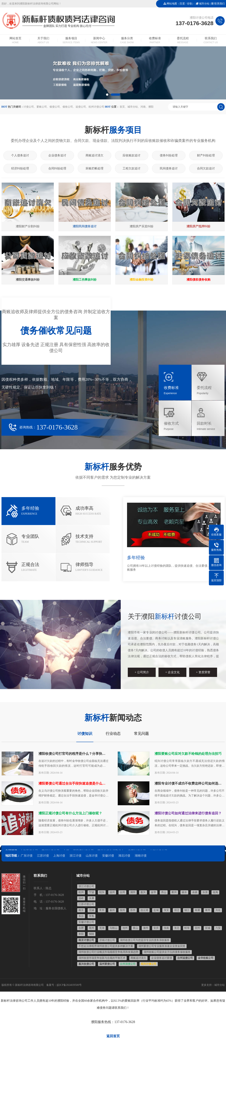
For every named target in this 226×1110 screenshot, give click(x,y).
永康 (91, 898)
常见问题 (141, 733)
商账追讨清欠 (94, 155)
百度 (182, 3)
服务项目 (71, 40)
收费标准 (155, 40)
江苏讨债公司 (86, 904)
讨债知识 (84, 733)
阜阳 (81, 934)
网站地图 (172, 3)
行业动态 (113, 733)
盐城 (156, 910)
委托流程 (183, 40)
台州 (122, 892)
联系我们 (219, 3)
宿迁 (176, 910)
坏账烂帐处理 (94, 168)
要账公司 (41, 106)
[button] (107, 94)
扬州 (112, 910)
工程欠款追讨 (131, 168)
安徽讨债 (108, 855)
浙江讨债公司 (86, 886)
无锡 (91, 910)
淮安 (166, 910)
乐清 (205, 892)
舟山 (163, 892)
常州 (101, 910)
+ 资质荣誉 (203, 672)
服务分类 (127, 40)
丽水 (184, 892)
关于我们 (43, 40)
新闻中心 (99, 40)
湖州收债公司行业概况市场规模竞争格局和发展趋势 (108, 952)
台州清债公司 (128, 964)
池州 (125, 928)
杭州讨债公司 (96, 106)
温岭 (81, 898)
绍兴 (101, 892)
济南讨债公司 (107, 940)
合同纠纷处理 (57, 168)
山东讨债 (92, 855)
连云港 (144, 910)
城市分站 (204, 3)
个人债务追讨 (20, 155)
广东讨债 (27, 855)
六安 (218, 928)
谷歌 (189, 3)
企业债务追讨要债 (161, 958)
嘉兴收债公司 (86, 964)
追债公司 (81, 106)
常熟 (91, 916)
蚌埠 (187, 928)
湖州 (132, 892)
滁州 (145, 928)
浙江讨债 (75, 855)
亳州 (91, 928)
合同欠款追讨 (206, 168)
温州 (112, 892)
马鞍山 (113, 928)
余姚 (194, 892)
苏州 (132, 910)
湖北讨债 (124, 855)
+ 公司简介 (142, 672)
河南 (143, 106)
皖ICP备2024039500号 (69, 985)
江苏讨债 (43, 855)
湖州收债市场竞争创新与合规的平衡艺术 (101, 958)
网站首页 (15, 40)
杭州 (81, 892)
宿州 (197, 928)
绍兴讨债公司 (148, 964)
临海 (215, 892)
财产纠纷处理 (206, 155)
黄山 (135, 928)
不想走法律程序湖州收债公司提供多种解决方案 (105, 946)
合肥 (81, 928)
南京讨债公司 (86, 940)
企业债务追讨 (57, 155)
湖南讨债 (141, 855)
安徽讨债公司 (86, 922)
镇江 (187, 910)
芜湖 (101, 928)
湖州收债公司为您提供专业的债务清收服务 (144, 940)
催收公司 (67, 106)
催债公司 (54, 106)
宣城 (207, 928)
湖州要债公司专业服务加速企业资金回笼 (161, 946)
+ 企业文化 (172, 672)
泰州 (207, 910)
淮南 (166, 928)
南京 (81, 910)
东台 (81, 916)
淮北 (176, 928)
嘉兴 (143, 892)
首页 (122, 106)
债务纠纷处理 (169, 155)
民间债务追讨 (169, 168)
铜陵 (91, 934)
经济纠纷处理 (20, 168)
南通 (197, 910)
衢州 (174, 892)
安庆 (156, 928)
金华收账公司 (206, 958)
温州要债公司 (107, 964)
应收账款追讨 (131, 155)
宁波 (91, 892)
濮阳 (150, 106)
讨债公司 (28, 106)
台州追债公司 (185, 958)
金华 (153, 892)
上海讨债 (59, 855)
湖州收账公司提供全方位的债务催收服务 (167, 952)
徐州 (122, 910)
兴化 (218, 910)
